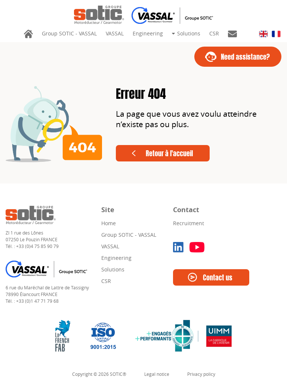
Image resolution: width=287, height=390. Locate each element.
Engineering (148, 33)
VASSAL (115, 33)
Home (108, 223)
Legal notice (156, 374)
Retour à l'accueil (169, 154)
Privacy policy (201, 374)
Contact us (217, 278)
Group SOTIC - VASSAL (69, 33)
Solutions (188, 33)
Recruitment (188, 223)
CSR (214, 33)
